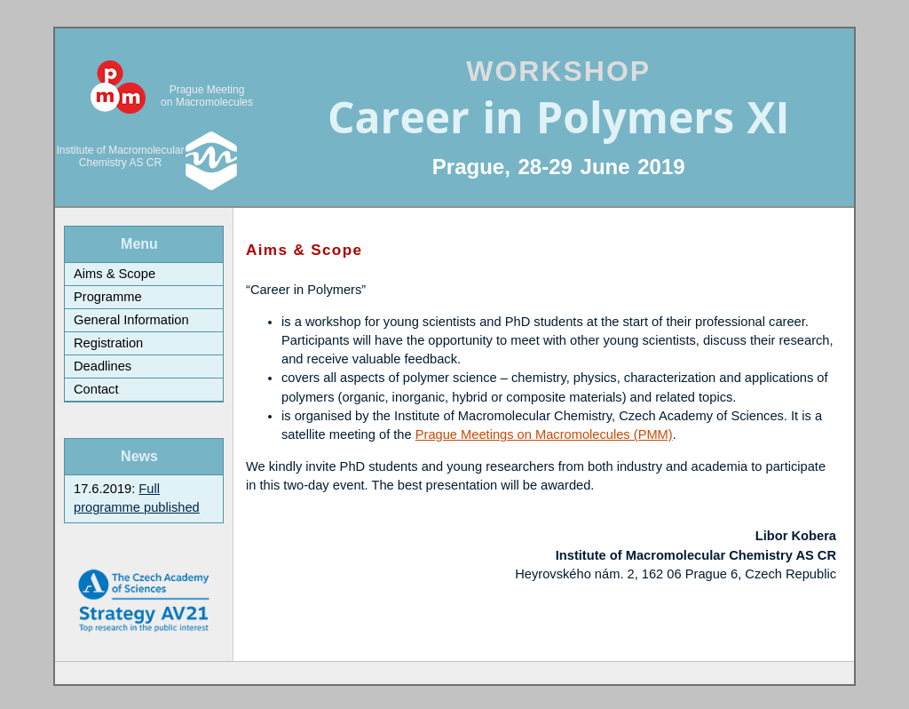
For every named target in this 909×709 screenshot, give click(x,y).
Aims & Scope (114, 274)
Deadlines (102, 366)
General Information (131, 320)
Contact (96, 389)
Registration (108, 343)
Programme (108, 297)
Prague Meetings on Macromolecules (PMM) (544, 434)
